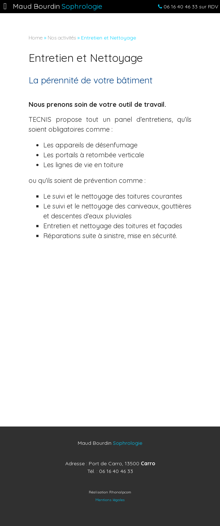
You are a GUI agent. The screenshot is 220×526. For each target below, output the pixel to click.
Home (36, 37)
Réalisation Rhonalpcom (110, 492)
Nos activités (62, 37)
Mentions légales (110, 499)
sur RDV (186, 6)
